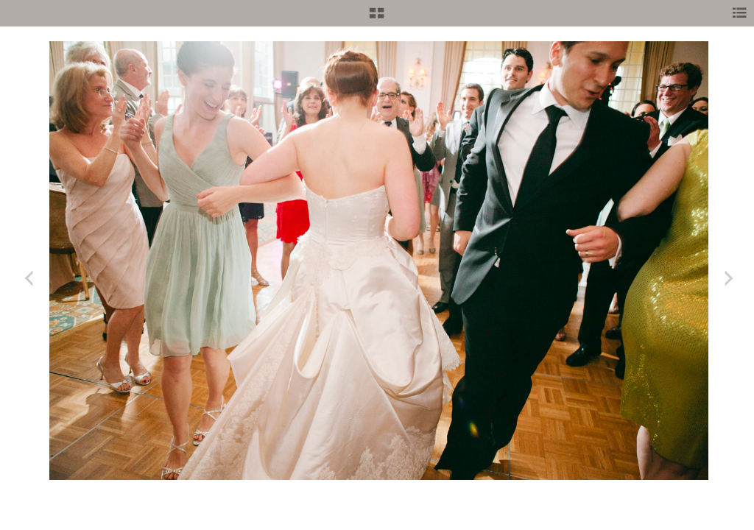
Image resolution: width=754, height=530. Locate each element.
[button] (376, 18)
